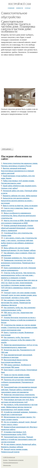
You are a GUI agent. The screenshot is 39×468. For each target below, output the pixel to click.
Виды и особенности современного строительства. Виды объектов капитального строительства (18, 215)
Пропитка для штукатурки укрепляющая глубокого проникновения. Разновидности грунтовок (18, 382)
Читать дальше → (7, 149)
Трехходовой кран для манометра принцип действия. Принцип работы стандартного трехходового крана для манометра (19, 389)
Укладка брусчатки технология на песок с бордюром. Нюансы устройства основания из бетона (18, 320)
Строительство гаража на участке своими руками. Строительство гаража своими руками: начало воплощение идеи (19, 327)
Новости (19, 8)
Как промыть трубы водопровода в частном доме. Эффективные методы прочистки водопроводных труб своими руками (19, 407)
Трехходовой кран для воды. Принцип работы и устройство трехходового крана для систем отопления (18, 439)
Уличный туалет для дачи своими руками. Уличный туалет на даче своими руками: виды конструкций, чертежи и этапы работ (19, 295)
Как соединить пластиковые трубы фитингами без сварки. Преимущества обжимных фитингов (16, 302)
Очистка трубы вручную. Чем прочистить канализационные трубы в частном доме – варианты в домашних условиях (18, 275)
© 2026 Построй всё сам (9, 457)
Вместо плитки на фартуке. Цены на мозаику (20, 206)
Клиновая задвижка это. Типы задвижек (19, 258)
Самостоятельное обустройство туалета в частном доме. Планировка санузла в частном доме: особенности (18, 26)
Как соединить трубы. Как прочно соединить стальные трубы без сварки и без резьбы (18, 340)
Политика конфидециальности (10, 462)
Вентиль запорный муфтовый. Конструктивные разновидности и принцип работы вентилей (17, 170)
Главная (11, 8)
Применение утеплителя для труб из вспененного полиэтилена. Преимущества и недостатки (18, 262)
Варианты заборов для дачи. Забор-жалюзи (20, 196)
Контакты (5, 460)
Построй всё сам (19, 3)
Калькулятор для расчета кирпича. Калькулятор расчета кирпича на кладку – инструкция (17, 200)
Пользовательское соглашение (16, 460)
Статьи (27, 8)
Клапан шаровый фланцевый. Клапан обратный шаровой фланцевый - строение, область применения (17, 228)
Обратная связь (7, 465)
